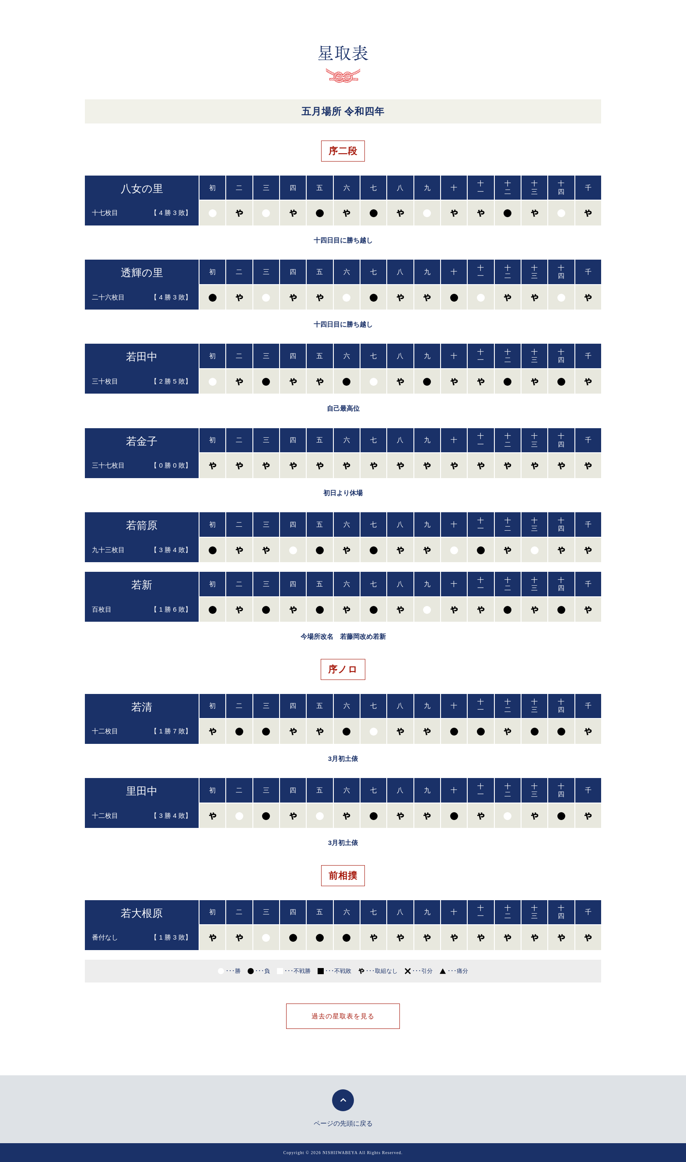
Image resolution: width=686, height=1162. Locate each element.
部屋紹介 (252, 14)
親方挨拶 (203, 14)
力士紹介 (301, 14)
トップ (157, 14)
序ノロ (343, 669)
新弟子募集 (395, 14)
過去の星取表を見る (343, 1016)
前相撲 (343, 875)
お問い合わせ (518, 14)
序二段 (343, 151)
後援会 (346, 14)
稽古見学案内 (455, 14)
